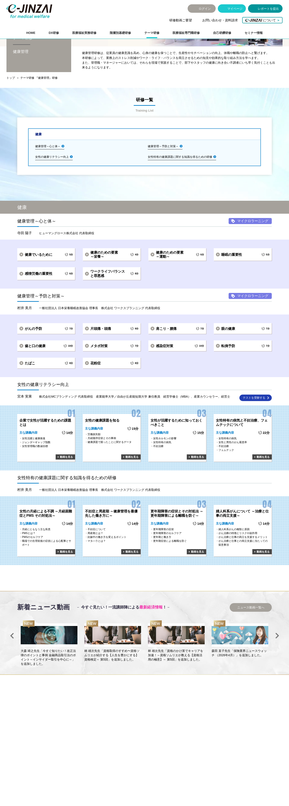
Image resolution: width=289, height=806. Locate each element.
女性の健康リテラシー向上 (52, 184)
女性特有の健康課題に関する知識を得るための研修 (180, 184)
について (262, 20)
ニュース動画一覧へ (250, 634)
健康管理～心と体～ (47, 173)
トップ (10, 105)
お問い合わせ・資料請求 (220, 20)
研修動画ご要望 (180, 20)
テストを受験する (254, 425)
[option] (49, 670)
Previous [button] (11, 662)
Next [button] (277, 662)
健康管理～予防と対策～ (163, 173)
